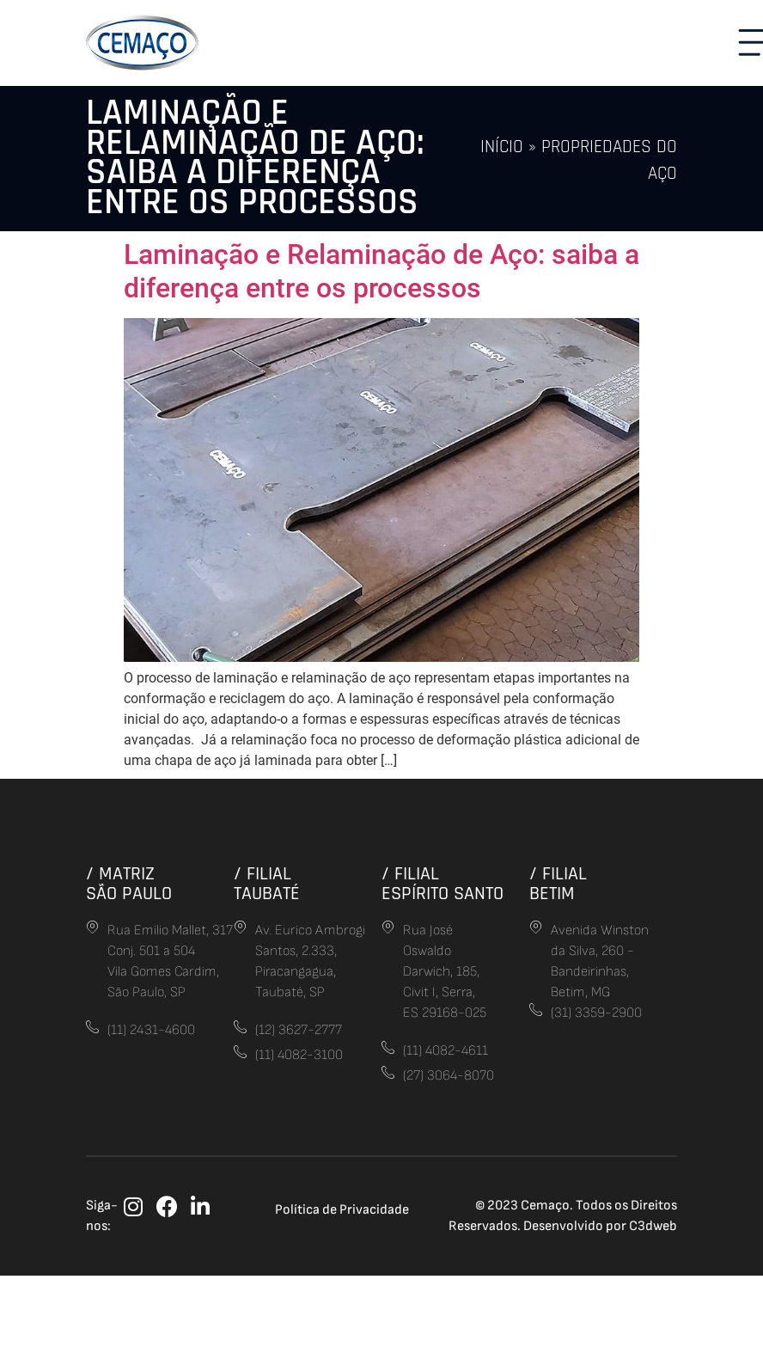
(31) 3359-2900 (596, 1013)
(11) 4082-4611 (445, 1051)
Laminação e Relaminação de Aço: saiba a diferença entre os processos (381, 270)
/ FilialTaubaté (267, 883)
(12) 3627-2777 (298, 1030)
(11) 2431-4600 (151, 1030)
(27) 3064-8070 (448, 1076)
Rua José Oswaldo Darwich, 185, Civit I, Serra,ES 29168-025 (444, 971)
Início (501, 147)
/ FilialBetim (558, 883)
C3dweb (653, 1226)
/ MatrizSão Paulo (129, 883)
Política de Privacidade (342, 1210)
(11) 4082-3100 (299, 1055)
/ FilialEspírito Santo (443, 883)
